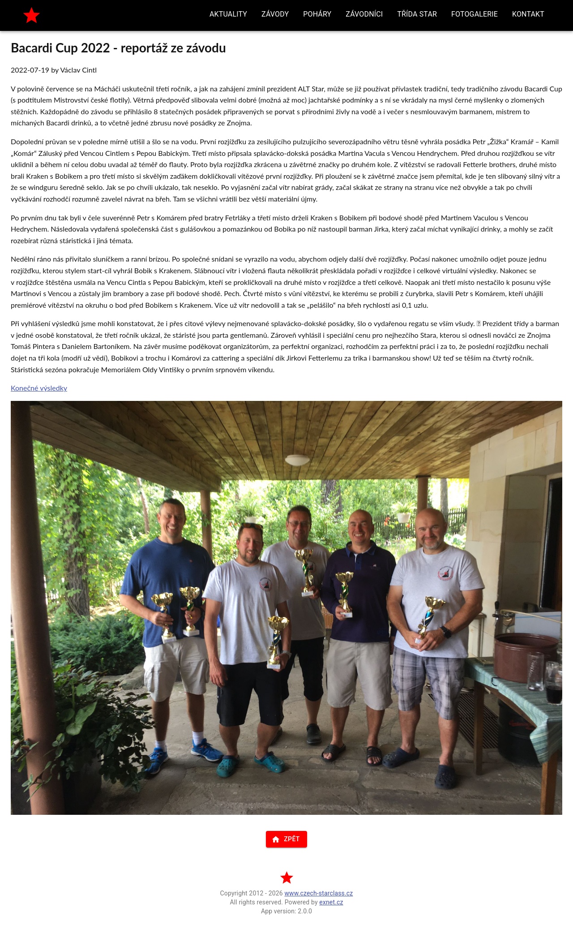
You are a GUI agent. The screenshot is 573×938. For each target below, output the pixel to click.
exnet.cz (331, 902)
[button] (228, 14)
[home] (31, 15)
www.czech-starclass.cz (318, 893)
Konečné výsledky (39, 387)
